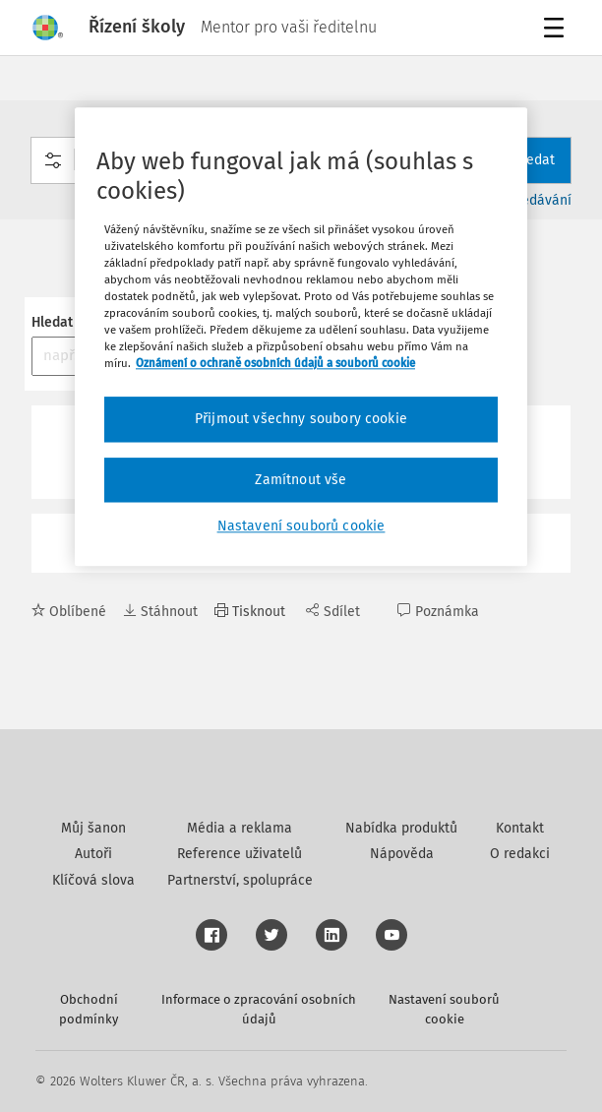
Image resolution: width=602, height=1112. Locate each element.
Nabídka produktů (401, 828)
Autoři (93, 853)
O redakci (520, 853)
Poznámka (438, 611)
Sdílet (333, 611)
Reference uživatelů (239, 853)
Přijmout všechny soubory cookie (301, 418)
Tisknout (249, 611)
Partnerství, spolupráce (240, 880)
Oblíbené (68, 611)
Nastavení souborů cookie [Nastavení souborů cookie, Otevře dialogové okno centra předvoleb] (301, 527)
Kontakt (520, 828)
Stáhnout (160, 611)
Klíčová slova (93, 880)
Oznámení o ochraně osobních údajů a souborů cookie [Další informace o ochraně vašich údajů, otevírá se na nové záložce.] (275, 363)
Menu (557, 30)
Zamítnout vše (300, 479)
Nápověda (402, 853)
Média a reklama (239, 828)
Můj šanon (93, 828)
